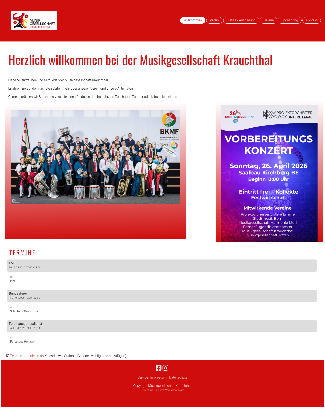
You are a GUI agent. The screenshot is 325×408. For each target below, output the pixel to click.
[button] (162, 273)
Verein (214, 20)
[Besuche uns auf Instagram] (165, 368)
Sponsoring (289, 20)
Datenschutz (178, 377)
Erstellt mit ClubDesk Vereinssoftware (162, 390)
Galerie (268, 20)
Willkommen (193, 20)
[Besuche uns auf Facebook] (158, 368)
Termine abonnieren (24, 355)
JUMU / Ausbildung (241, 20)
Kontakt (311, 20)
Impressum (158, 377)
